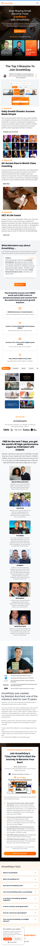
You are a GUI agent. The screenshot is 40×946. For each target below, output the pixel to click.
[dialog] (13, 935)
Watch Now (6, 183)
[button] (13, 942)
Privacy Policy (25, 941)
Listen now (6, 235)
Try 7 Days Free (20, 31)
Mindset (23, 368)
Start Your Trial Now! (20, 853)
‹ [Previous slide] (1, 269)
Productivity (15, 368)
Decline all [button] (18, 939)
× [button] (22, 927)
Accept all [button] (7, 939)
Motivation (6, 368)
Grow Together (20, 284)
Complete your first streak (10, 131)
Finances (31, 368)
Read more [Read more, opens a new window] (12, 936)
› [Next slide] (38, 269)
